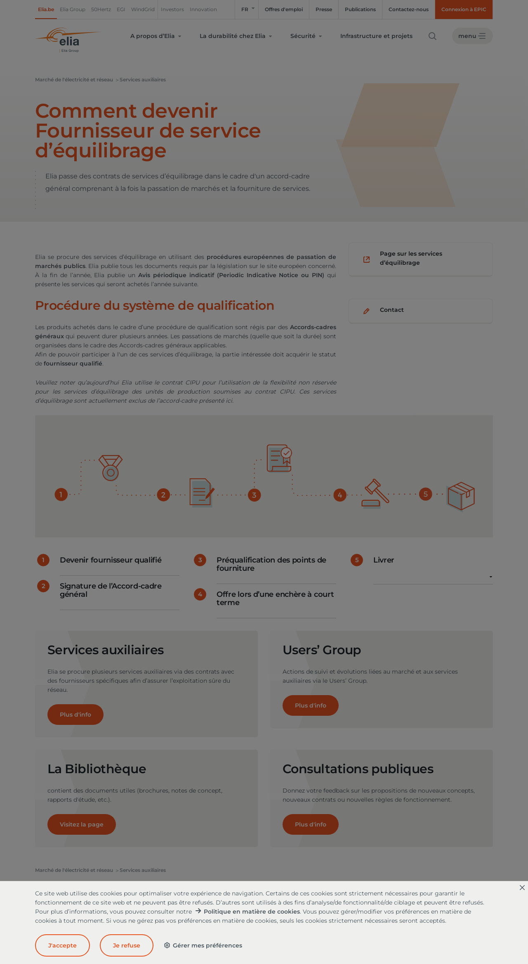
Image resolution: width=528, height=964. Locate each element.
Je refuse (126, 945)
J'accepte (62, 945)
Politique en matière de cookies (252, 911)
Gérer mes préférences (202, 945)
